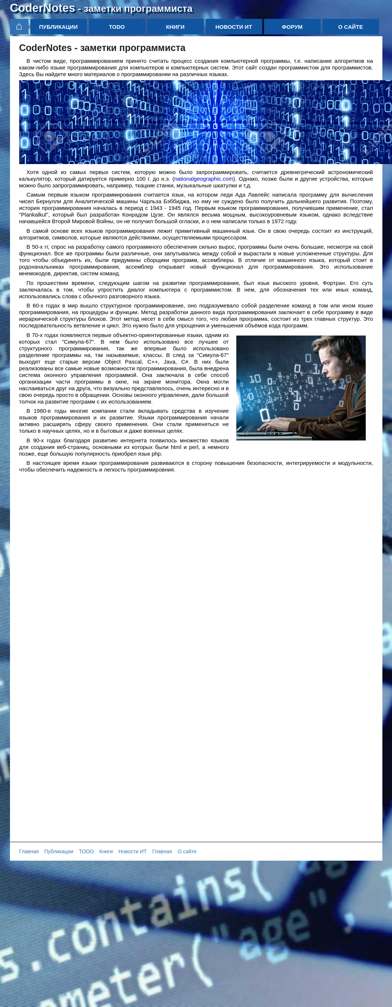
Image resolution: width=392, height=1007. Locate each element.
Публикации (58, 27)
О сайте (350, 27)
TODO (117, 27)
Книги (175, 27)
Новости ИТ (233, 27)
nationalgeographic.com (203, 179)
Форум (292, 27)
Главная (29, 851)
